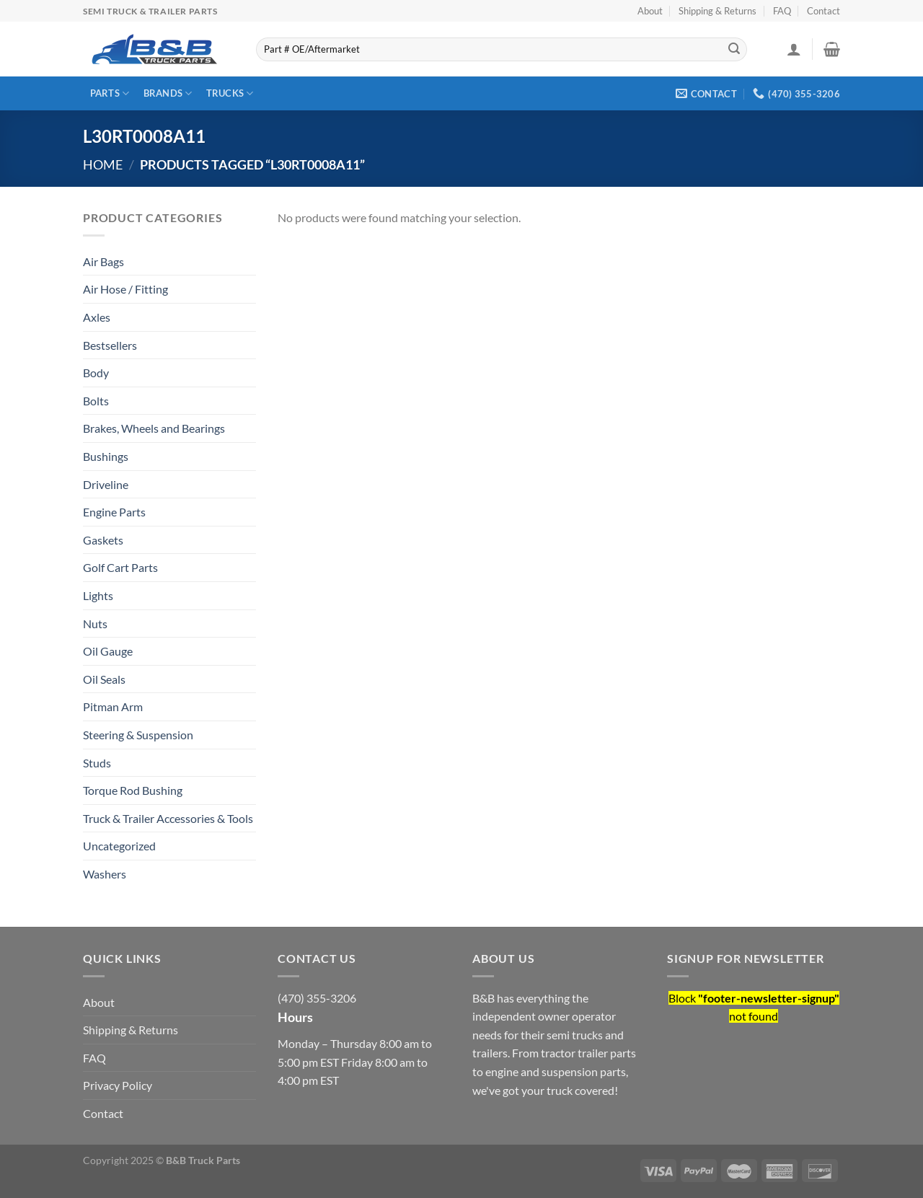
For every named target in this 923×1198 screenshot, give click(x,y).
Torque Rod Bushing (132, 790)
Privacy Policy (117, 1085)
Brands (168, 93)
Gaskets (103, 540)
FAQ (782, 11)
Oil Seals (104, 679)
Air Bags (103, 261)
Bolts (96, 401)
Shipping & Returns (717, 11)
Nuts (95, 623)
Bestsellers (110, 345)
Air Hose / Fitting (125, 289)
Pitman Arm (113, 706)
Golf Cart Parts (120, 567)
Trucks (230, 93)
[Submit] (734, 50)
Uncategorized (119, 846)
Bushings (105, 456)
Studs (97, 763)
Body (96, 372)
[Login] (794, 49)
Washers (104, 874)
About (650, 11)
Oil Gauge (108, 651)
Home (103, 164)
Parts (110, 93)
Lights (98, 595)
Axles (96, 317)
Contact (823, 11)
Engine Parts (114, 512)
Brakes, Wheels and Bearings (154, 428)
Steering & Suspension (138, 734)
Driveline (105, 484)
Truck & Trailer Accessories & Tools (168, 818)
